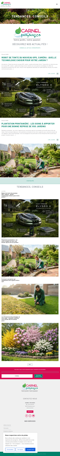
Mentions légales (30, 453)
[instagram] (30, 415)
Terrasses (6, 428)
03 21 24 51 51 (30, 408)
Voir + (30, 364)
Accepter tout (30, 449)
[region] (20, 443)
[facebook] (26, 415)
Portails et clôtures (8, 431)
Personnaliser (10, 449)
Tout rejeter (20, 449)
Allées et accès (7, 425)
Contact (30, 411)
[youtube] (33, 415)
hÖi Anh (44, 453)
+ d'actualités (30, 180)
